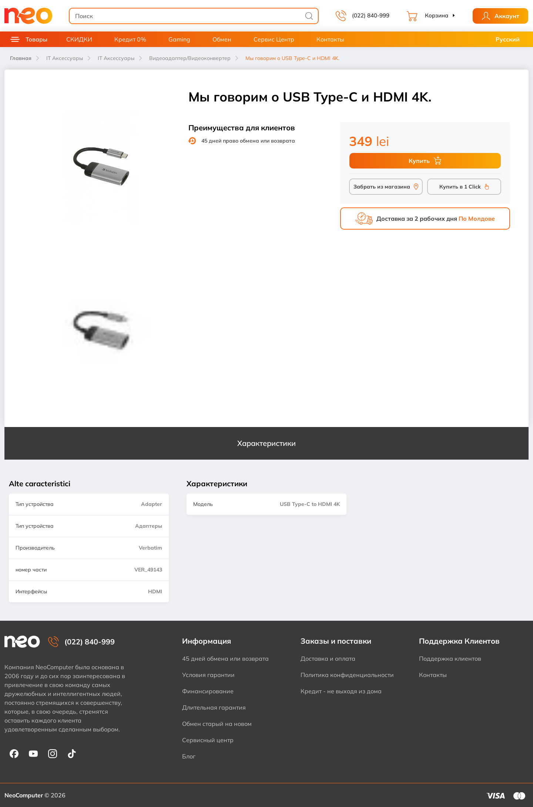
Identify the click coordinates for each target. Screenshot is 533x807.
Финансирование (208, 691)
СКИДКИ (79, 39)
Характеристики (266, 443)
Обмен (221, 39)
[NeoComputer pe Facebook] (14, 753)
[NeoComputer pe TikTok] (71, 753)
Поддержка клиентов (450, 658)
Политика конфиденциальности (347, 674)
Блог (188, 756)
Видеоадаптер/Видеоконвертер (190, 58)
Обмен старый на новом (217, 723)
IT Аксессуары (64, 58)
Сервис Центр (274, 39)
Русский (508, 39)
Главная (20, 58)
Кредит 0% (130, 39)
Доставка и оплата (328, 658)
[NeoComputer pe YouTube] (33, 753)
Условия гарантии (208, 674)
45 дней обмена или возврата (225, 658)
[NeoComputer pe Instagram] (52, 753)
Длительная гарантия (214, 707)
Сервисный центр (208, 740)
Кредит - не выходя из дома (341, 691)
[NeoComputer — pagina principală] (22, 642)
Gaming (179, 39)
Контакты (330, 39)
